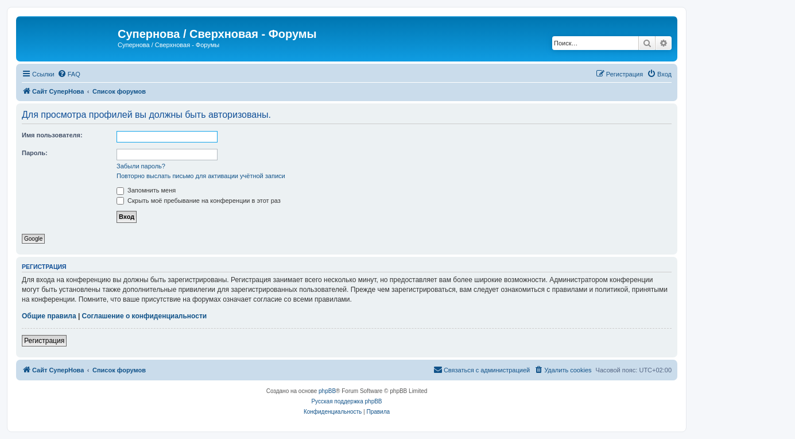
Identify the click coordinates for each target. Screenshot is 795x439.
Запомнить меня (146, 190)
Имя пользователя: (52, 135)
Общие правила (49, 316)
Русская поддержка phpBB (346, 401)
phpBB (327, 391)
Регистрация (44, 341)
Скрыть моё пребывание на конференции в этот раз (199, 200)
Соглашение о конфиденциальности (144, 316)
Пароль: (35, 152)
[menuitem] (68, 74)
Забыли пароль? (141, 166)
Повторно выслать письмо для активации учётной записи (201, 175)
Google (33, 239)
